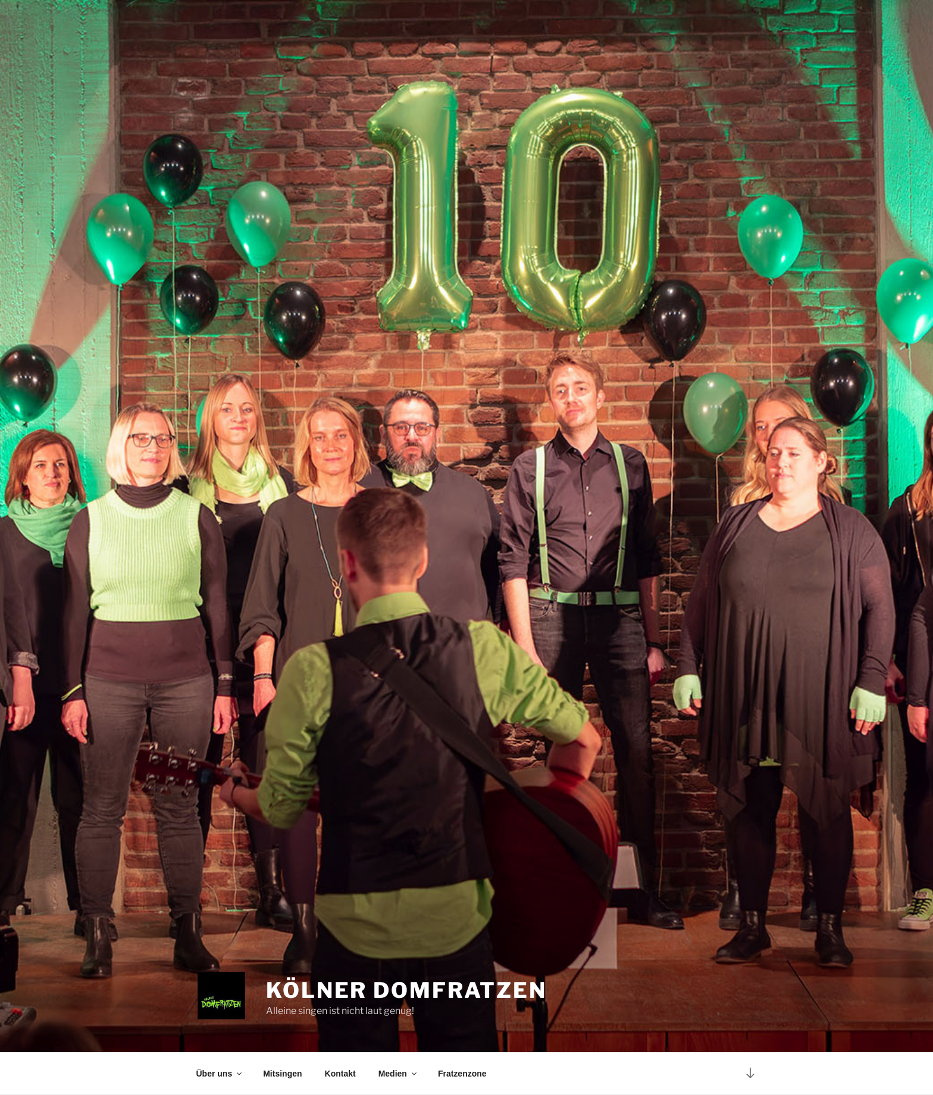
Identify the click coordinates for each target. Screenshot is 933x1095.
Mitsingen (282, 1073)
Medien (398, 1073)
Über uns (220, 1073)
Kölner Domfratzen (406, 990)
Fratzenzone (462, 1073)
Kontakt (340, 1073)
